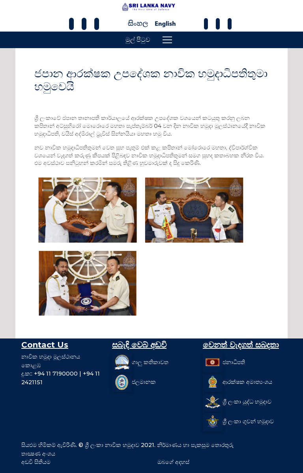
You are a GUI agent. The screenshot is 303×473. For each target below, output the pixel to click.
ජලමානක (144, 381)
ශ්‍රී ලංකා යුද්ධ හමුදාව (247, 401)
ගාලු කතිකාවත (150, 362)
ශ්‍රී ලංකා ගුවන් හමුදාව (248, 421)
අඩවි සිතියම (35, 462)
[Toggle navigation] (167, 39)
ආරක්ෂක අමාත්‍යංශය (247, 381)
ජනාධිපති (234, 362)
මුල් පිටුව (137, 39)
